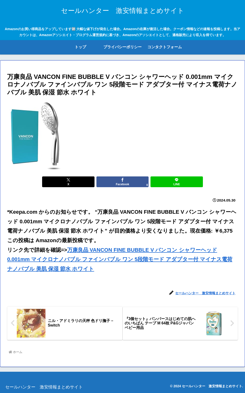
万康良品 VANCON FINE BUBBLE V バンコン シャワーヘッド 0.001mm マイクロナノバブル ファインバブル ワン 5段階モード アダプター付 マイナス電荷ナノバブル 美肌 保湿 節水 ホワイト (119, 259)
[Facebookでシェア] (122, 181)
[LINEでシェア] (161, 181)
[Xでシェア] (83, 181)
